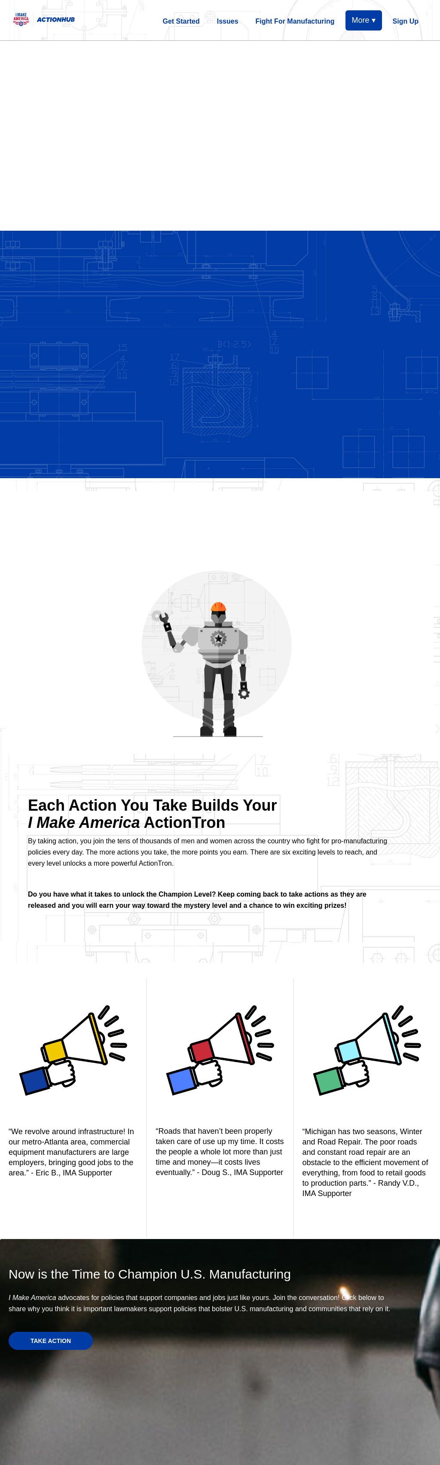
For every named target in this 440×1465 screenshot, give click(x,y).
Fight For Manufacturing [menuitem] (295, 21)
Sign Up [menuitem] (406, 21)
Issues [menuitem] (227, 21)
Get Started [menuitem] (181, 21)
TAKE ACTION (51, 1340)
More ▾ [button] (364, 20)
